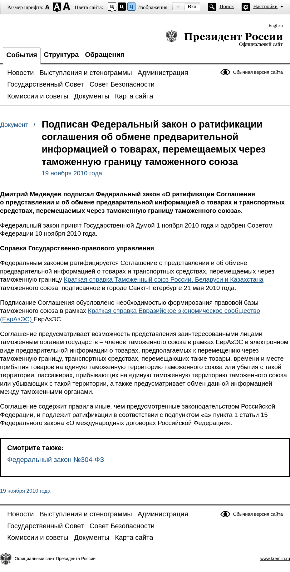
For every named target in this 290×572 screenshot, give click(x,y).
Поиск (226, 6)
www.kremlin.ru (275, 558)
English (275, 25)
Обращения (105, 54)
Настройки (265, 6)
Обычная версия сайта (258, 72)
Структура (61, 54)
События (21, 55)
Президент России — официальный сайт (224, 38)
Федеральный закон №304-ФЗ (55, 460)
